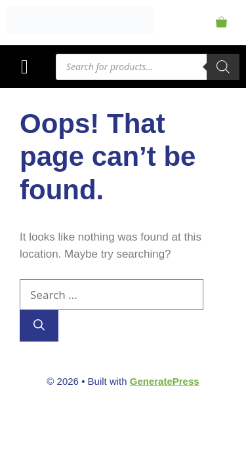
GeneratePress (164, 381)
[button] (24, 66)
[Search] (223, 67)
